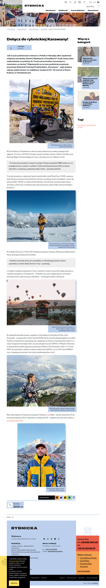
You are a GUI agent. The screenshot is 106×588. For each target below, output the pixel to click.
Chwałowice (44, 29)
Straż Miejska (84, 561)
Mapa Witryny (81, 578)
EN (90, 2)
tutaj (47, 415)
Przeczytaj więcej (14, 561)
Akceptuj (14, 583)
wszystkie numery (83, 571)
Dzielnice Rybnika (33, 29)
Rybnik (79, 125)
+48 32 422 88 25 (86, 548)
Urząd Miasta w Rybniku (88, 558)
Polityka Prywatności (72, 578)
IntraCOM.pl (95, 583)
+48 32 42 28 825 (51, 549)
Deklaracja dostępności (92, 578)
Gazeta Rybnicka (21, 29)
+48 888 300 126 (89, 542)
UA (94, 2)
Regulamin (62, 578)
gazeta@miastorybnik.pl (55, 551)
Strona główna (11, 29)
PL (98, 2)
